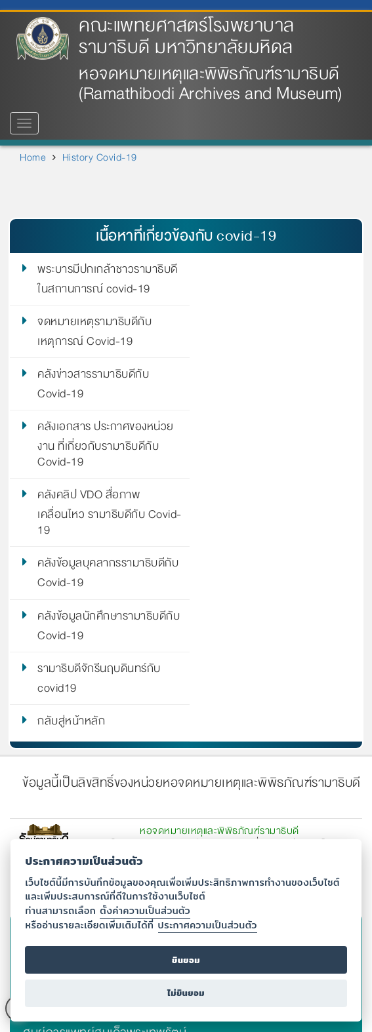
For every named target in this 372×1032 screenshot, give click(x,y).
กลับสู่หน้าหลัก (71, 513)
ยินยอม (186, 960)
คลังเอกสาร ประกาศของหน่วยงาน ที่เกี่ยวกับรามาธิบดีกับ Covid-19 (282, 339)
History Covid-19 (99, 157)
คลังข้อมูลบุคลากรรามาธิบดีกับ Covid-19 (277, 400)
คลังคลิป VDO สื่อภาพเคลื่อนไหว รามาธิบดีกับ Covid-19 (91, 407)
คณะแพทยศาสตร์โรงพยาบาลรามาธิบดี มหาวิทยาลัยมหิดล (187, 36)
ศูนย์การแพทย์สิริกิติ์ (73, 797)
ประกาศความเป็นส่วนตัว (207, 924)
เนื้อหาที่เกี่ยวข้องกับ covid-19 (186, 235)
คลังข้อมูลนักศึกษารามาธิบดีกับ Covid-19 (101, 468)
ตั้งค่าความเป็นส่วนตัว (145, 910)
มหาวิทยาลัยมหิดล (70, 721)
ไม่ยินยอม (186, 993)
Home (33, 157)
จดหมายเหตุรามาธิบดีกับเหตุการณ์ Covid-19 (271, 279)
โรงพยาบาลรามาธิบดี (77, 772)
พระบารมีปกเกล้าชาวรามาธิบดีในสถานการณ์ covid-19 (107, 279)
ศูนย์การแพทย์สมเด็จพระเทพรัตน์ (104, 822)
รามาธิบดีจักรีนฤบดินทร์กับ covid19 (275, 468)
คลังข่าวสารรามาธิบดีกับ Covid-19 (93, 331)
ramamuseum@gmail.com (234, 672)
